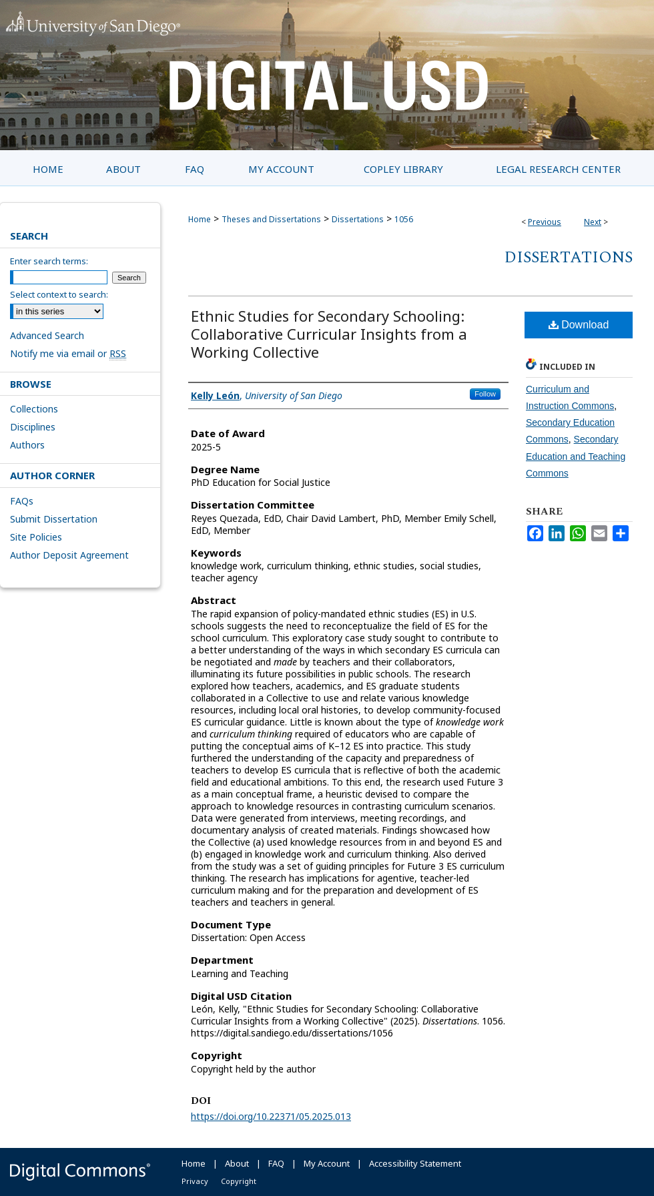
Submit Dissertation (53, 519)
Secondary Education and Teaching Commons (575, 456)
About (237, 1163)
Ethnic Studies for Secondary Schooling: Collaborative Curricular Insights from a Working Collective (329, 334)
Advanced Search (47, 335)
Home (199, 219)
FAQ (276, 1163)
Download (579, 324)
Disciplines (32, 426)
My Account (327, 1163)
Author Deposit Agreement (69, 555)
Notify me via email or (68, 353)
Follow (485, 394)
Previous (544, 222)
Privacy (195, 1181)
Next (592, 222)
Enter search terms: (49, 261)
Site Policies (36, 537)
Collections (34, 408)
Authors (27, 444)
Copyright (238, 1181)
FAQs (21, 501)
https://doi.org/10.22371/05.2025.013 (271, 1116)
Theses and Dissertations (271, 219)
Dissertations (358, 219)
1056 (403, 219)
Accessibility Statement (415, 1163)
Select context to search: (59, 294)
